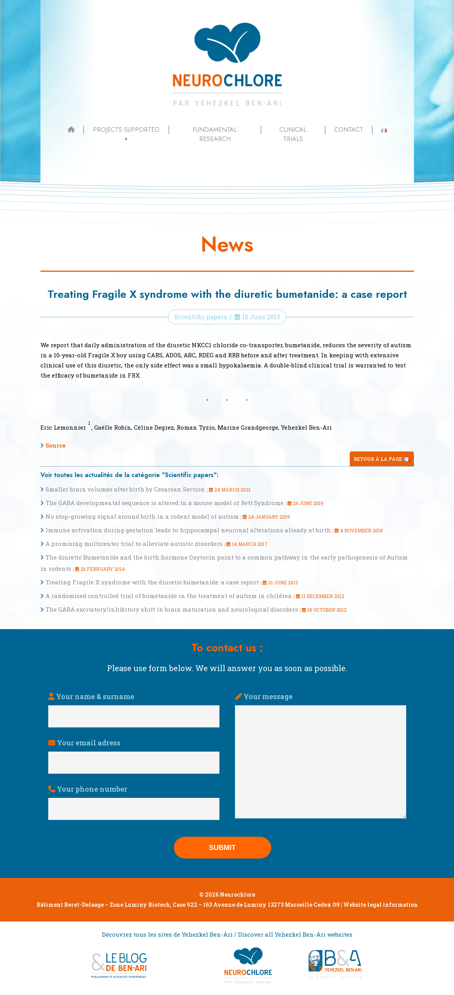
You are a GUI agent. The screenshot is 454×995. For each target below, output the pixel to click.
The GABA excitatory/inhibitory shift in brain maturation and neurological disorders (172, 609)
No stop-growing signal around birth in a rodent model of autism (142, 516)
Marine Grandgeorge (247, 427)
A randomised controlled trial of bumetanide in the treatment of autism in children (169, 596)
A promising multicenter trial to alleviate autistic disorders (134, 543)
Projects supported (126, 129)
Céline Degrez (154, 427)
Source (56, 445)
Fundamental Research (215, 134)
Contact (348, 129)
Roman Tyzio (196, 427)
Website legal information (380, 904)
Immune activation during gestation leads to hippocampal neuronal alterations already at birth (188, 530)
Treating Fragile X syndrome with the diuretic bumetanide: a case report (152, 582)
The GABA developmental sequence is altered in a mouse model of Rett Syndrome (165, 503)
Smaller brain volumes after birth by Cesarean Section (125, 489)
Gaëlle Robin (112, 427)
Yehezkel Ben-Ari (306, 427)
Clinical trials (293, 134)
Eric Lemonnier (63, 427)
